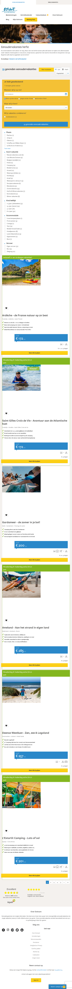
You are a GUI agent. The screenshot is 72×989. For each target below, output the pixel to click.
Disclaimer (36, 942)
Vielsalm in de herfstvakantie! (17, 59)
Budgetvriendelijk (14, 160)
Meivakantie (12, 186)
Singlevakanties (53, 2)
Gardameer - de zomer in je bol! (21, 522)
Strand (10, 170)
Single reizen (36, 958)
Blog (7, 19)
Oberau (10, 140)
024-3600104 (58, 970)
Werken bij (36, 952)
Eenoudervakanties (18, 2)
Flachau (10, 135)
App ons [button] (36, 980)
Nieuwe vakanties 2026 (15, 155)
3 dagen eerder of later (26, 98)
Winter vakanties (13, 196)
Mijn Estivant (17, 19)
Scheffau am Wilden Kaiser (16, 143)
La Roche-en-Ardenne (15, 145)
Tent (9, 226)
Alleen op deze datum (12, 98)
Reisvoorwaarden (36, 939)
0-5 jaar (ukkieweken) (15, 203)
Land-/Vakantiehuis (14, 234)
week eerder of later (41, 98)
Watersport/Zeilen (13, 173)
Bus (9, 249)
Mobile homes (12, 168)
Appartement (12, 236)
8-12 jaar (11, 211)
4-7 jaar (11, 208)
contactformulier (41, 970)
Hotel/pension (12, 231)
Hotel (10, 162)
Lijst (59, 69)
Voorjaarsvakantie (14, 183)
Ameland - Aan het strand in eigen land (25, 627)
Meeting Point (31, 19)
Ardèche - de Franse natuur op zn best (25, 315)
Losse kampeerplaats (14, 218)
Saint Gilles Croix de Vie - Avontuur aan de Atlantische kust (34, 422)
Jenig (9, 138)
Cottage (10, 223)
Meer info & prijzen (34, 353)
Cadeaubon (36, 955)
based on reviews (11, 895)
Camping (11, 165)
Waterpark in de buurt (15, 181)
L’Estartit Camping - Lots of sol (21, 838)
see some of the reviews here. (11, 897)
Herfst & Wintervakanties (16, 191)
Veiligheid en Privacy (36, 945)
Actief (10, 178)
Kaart (66, 69)
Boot (9, 239)
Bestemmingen (11, 15)
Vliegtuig (11, 251)
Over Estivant (57, 15)
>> (68, 882)
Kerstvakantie (12, 193)
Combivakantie (11, 117)
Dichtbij (10, 175)
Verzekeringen (36, 936)
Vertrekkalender (26, 15)
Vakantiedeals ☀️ (42, 15)
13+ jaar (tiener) (13, 206)
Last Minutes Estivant (15, 157)
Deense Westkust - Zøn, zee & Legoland (25, 733)
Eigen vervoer (12, 246)
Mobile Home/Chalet (14, 228)
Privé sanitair (12, 221)
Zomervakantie (13, 188)
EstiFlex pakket (36, 948)
